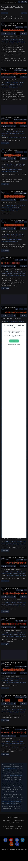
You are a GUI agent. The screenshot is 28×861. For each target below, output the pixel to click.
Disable (14, 341)
